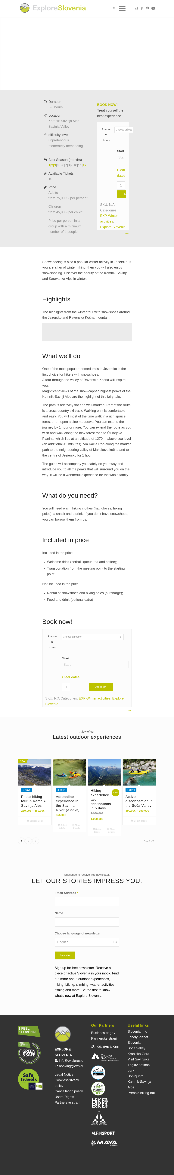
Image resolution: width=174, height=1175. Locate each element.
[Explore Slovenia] (53, 8)
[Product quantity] (121, 185)
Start (120, 151)
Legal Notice (64, 1074)
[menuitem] (112, 8)
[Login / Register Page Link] (112, 8)
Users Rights (64, 1097)
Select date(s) (35, 821)
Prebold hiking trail (141, 1093)
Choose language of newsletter (78, 933)
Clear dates (70, 677)
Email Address (66, 893)
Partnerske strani (67, 1102)
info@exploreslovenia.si (77, 1061)
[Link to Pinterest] (147, 8)
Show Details (76, 826)
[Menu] (120, 8)
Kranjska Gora (138, 1054)
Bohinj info (135, 1076)
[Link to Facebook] (142, 8)
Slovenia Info (137, 1031)
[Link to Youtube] (153, 8)
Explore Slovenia (113, 227)
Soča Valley (136, 1048)
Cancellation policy (69, 1091)
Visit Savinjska (138, 1059)
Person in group (106, 134)
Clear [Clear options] (126, 233)
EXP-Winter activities (94, 698)
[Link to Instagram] (136, 8)
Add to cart (100, 687)
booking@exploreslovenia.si (80, 1066)
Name (59, 913)
